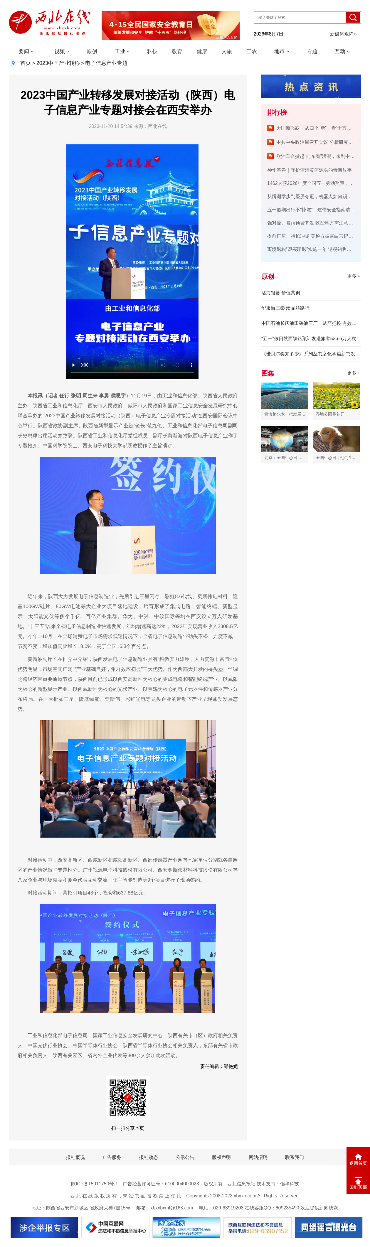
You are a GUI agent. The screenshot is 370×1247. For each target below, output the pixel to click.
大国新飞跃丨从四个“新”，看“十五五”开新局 (321, 128)
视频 (59, 51)
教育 (177, 51)
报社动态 (148, 1157)
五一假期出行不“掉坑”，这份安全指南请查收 (313, 209)
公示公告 (185, 1157)
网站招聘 (258, 1157)
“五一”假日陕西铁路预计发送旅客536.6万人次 (308, 338)
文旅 (226, 51)
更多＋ (354, 276)
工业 (120, 51)
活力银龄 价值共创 (280, 292)
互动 (340, 51)
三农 (251, 51)
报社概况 (75, 1157)
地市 (279, 51)
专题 (312, 51)
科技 (152, 51)
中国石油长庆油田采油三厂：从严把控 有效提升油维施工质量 (311, 323)
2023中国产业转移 (58, 63)
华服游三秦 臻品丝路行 (285, 308)
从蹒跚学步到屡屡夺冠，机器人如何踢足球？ (314, 196)
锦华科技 (289, 1183)
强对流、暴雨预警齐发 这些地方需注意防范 (312, 222)
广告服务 (111, 1157)
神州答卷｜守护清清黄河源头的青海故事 (309, 170)
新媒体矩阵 (343, 33)
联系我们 (294, 1157)
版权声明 (221, 1157)
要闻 (23, 51)
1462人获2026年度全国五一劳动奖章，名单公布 (317, 183)
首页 (25, 63)
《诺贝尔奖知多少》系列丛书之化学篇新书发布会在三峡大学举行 (311, 353)
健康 (202, 51)
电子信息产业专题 (106, 63)
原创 (92, 51)
